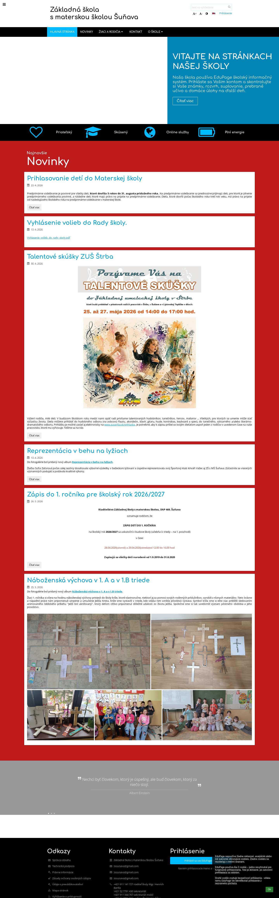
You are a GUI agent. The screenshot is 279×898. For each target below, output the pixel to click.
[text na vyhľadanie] (211, 7)
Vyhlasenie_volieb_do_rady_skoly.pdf (48, 237)
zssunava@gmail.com (126, 866)
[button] (214, 13)
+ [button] (194, 13)
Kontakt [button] (135, 31)
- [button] (200, 13)
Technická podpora (63, 866)
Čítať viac (186, 101)
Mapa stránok (60, 890)
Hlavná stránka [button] (62, 31)
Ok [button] (269, 889)
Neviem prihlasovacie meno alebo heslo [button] (201, 868)
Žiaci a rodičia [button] (111, 31)
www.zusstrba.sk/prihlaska (119, 424)
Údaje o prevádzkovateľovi (67, 884)
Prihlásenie (225, 13)
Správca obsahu (61, 860)
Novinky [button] (86, 31)
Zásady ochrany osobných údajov (71, 878)
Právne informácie (62, 872)
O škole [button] (156, 31)
